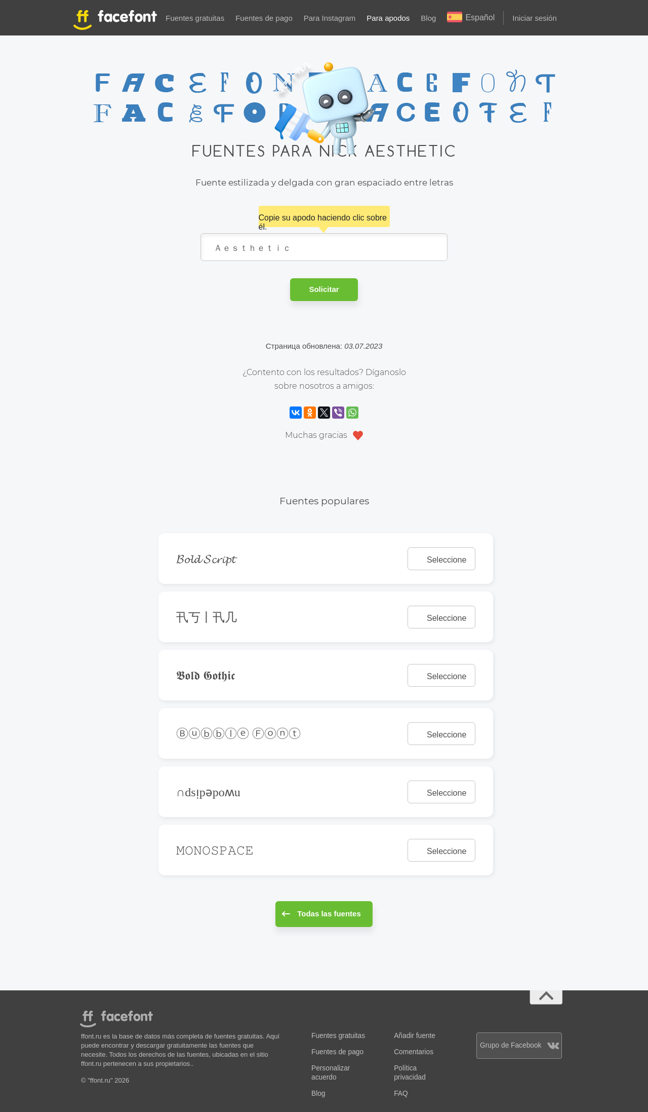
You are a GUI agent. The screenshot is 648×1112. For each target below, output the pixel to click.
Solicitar (324, 289)
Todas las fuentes (321, 913)
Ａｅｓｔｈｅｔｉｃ (324, 247)
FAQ (401, 1093)
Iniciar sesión (534, 18)
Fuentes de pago (264, 18)
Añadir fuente (414, 1036)
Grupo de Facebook (519, 1045)
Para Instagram (330, 18)
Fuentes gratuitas (195, 18)
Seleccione (446, 559)
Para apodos (388, 18)
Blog (428, 18)
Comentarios (413, 1052)
